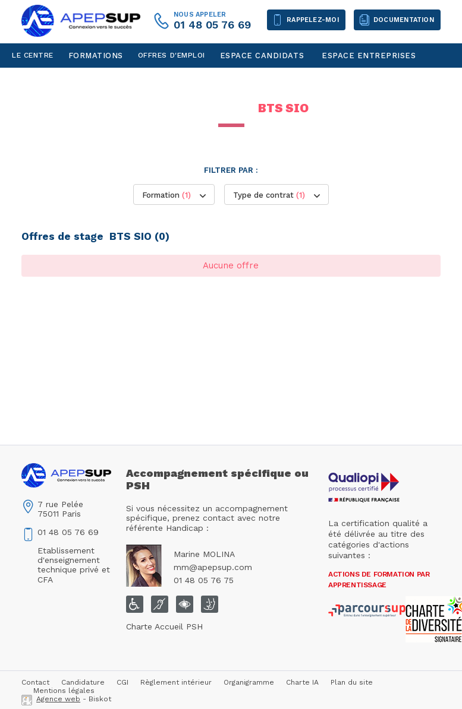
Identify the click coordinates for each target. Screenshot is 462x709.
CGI (122, 682)
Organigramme (249, 682)
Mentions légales (64, 690)
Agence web (58, 699)
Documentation (403, 20)
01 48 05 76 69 (212, 24)
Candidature (83, 682)
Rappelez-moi (313, 20)
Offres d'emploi (171, 55)
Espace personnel (98, 79)
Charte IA (302, 682)
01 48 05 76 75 (204, 580)
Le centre (33, 55)
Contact (30, 79)
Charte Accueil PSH (164, 626)
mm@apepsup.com (213, 567)
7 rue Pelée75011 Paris (60, 508)
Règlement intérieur (176, 682)
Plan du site (352, 682)
